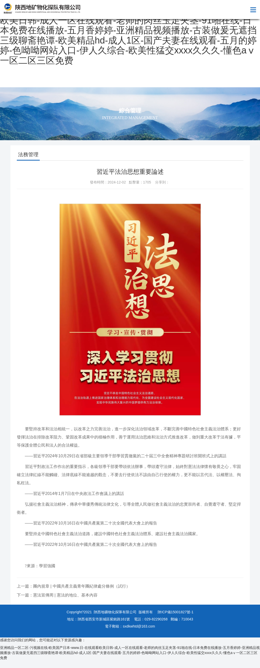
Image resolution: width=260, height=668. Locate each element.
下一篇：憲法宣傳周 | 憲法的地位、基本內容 (57, 595)
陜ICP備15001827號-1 (175, 612)
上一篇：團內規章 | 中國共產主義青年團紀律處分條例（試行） (73, 586)
